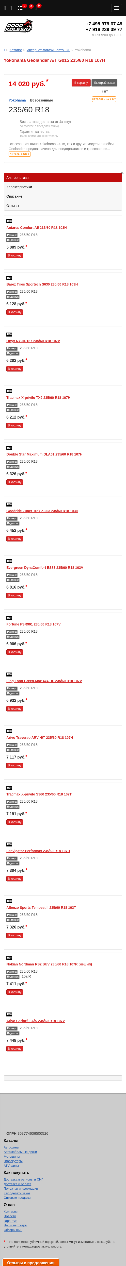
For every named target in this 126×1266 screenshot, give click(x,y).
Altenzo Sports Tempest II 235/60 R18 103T (41, 908)
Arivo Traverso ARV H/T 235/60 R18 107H (39, 738)
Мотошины (12, 1156)
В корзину (81, 82)
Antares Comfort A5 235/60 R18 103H (36, 228)
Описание (14, 196)
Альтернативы (64, 176)
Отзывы (12, 206)
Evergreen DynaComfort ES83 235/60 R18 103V (44, 568)
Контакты (10, 1211)
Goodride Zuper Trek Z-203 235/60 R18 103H (42, 511)
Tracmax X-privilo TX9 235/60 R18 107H (38, 398)
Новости (10, 1216)
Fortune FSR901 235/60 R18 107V (33, 624)
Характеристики (19, 187)
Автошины (11, 1147)
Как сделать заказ (17, 1193)
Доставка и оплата (17, 1184)
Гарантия (10, 1221)
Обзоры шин (13, 1230)
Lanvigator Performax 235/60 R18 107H (38, 851)
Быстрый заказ (104, 82)
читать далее (19, 153)
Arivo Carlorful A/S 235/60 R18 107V (35, 1021)
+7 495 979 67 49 (104, 23)
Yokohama (17, 100)
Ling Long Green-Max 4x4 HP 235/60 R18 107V (44, 681)
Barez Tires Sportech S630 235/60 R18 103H (42, 284)
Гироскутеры (13, 1161)
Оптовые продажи (17, 1197)
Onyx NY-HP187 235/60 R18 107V (33, 341)
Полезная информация (21, 1188)
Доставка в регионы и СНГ (23, 1179)
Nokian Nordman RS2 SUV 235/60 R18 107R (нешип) (49, 964)
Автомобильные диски (20, 1152)
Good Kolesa (18, 26)
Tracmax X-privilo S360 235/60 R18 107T (39, 794)
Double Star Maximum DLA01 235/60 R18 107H (44, 454)
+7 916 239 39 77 (104, 29)
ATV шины (11, 1165)
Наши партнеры (15, 1225)
